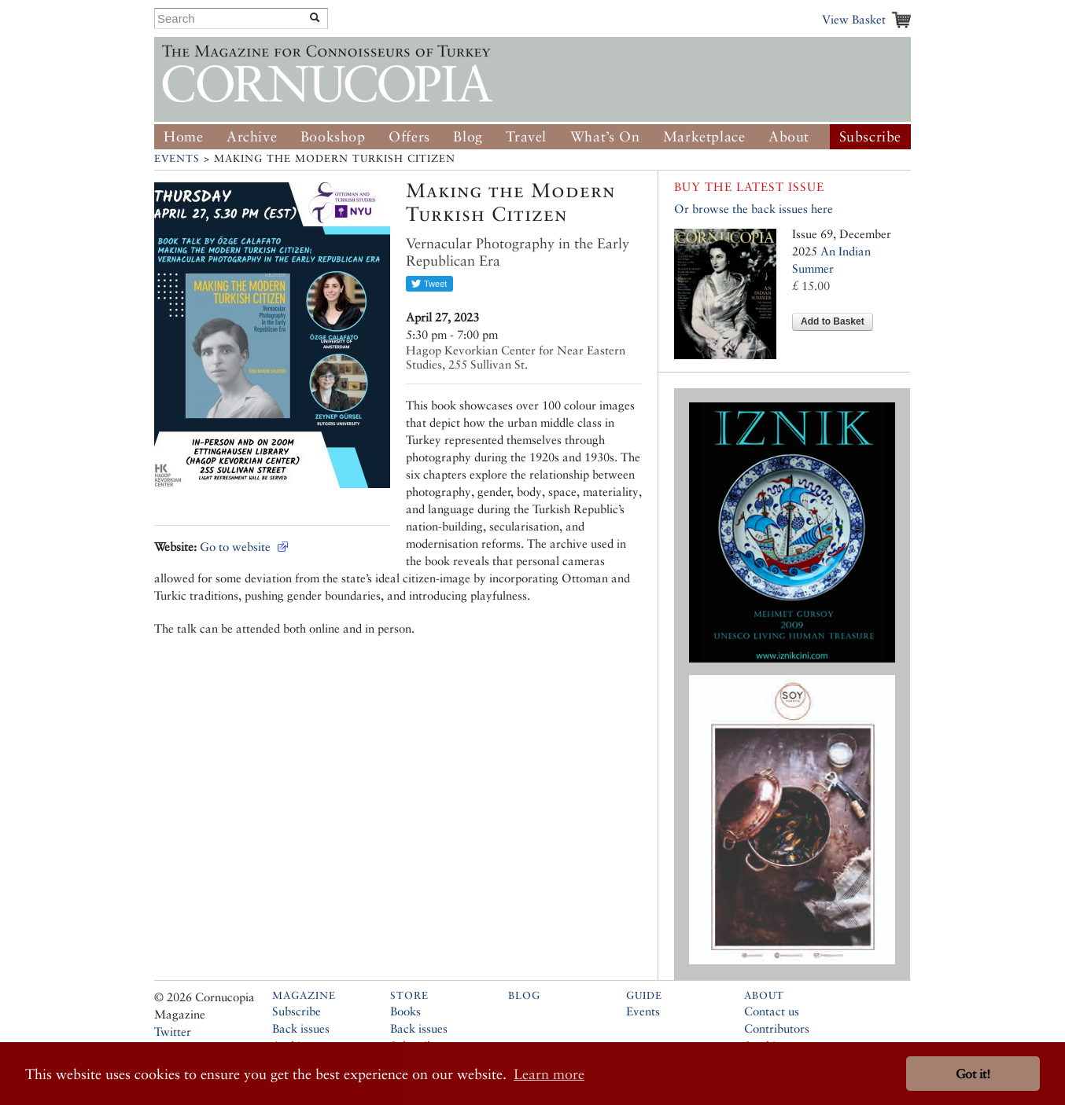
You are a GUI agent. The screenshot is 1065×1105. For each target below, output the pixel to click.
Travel (526, 136)
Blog (467, 136)
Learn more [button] (549, 1074)
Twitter (172, 1031)
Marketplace (704, 136)
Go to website (235, 546)
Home (183, 136)
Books (405, 1011)
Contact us (771, 1011)
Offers (409, 136)
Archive (252, 136)
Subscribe (870, 136)
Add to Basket (832, 321)
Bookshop (333, 136)
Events (177, 158)
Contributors (776, 1028)
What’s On (604, 136)
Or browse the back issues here (753, 208)
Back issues (301, 1028)
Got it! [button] (973, 1073)
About (788, 136)
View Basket (854, 19)
